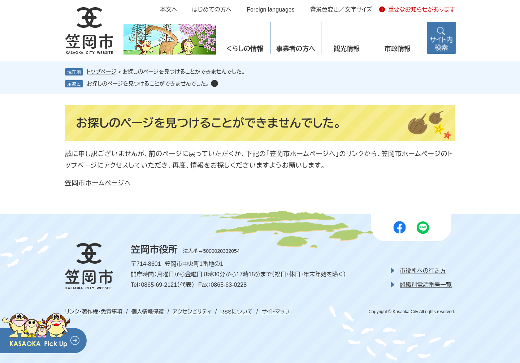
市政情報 (398, 48)
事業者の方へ (295, 48)
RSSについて (236, 311)
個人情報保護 (147, 311)
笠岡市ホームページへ (98, 183)
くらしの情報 (244, 48)
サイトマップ (275, 311)
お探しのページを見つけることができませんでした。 (148, 84)
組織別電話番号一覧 (426, 285)
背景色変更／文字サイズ (341, 10)
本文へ (168, 10)
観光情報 (347, 48)
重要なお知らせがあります (421, 10)
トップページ (101, 72)
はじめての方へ (211, 10)
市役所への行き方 (423, 271)
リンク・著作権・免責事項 (93, 311)
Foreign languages (271, 10)
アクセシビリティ (192, 311)
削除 (214, 83)
